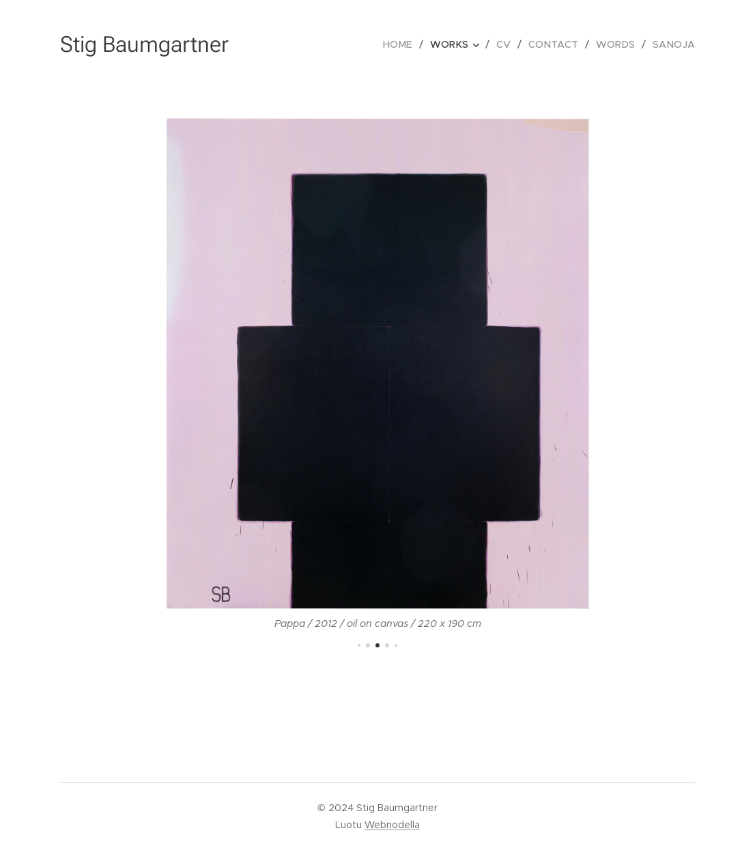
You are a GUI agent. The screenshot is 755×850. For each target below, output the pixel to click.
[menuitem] (407, 44)
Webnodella (392, 825)
